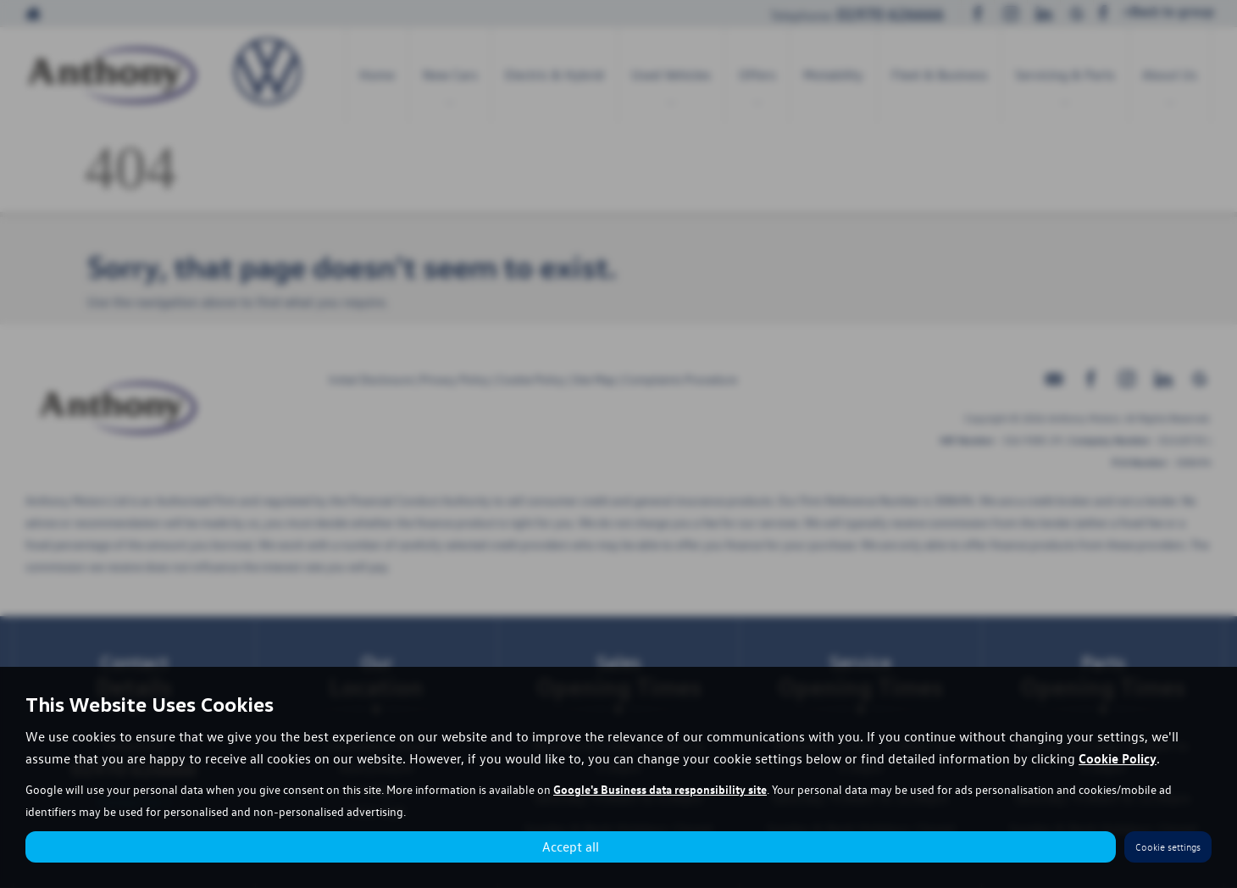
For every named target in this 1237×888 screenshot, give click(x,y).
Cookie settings (1168, 847)
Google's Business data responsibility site (660, 788)
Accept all (570, 846)
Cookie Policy (1118, 758)
